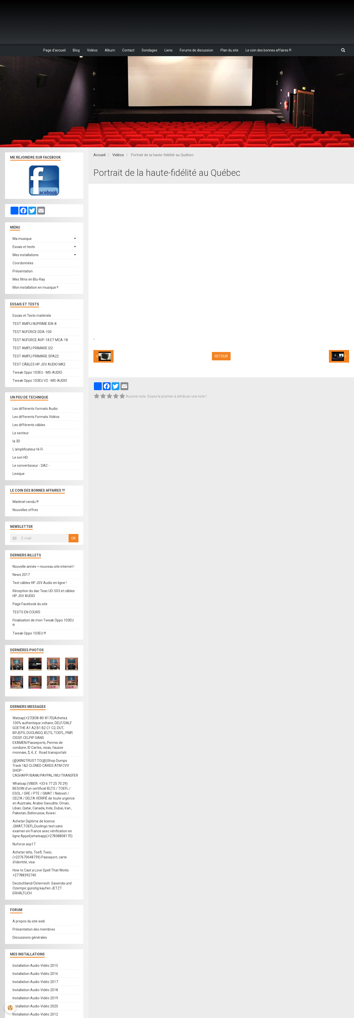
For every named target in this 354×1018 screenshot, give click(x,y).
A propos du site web (29, 921)
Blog (75, 50)
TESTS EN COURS (26, 612)
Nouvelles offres (25, 510)
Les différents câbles (29, 425)
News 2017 (21, 575)
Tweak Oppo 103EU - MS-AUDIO (37, 373)
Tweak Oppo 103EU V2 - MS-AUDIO (40, 381)
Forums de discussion (197, 50)
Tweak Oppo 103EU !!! (29, 633)
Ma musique (22, 239)
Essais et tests (24, 247)
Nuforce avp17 (24, 844)
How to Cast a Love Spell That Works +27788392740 (41, 872)
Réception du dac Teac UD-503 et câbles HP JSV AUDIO (44, 593)
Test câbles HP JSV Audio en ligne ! (40, 583)
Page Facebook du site (30, 604)
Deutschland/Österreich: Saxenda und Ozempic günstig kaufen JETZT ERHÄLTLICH (42, 888)
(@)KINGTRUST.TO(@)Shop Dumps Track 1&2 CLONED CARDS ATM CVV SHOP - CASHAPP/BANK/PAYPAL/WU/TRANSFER (45, 768)
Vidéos (92, 50)
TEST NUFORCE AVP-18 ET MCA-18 (40, 340)
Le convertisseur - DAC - (31, 466)
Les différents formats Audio (35, 409)
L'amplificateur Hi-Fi (28, 449)
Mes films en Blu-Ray (29, 280)
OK (73, 538)
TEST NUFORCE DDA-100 (32, 332)
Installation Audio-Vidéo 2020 (35, 1006)
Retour (221, 356)
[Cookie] (10, 1007)
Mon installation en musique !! (35, 288)
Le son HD (20, 458)
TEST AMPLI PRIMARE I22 (33, 348)
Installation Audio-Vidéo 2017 (35, 982)
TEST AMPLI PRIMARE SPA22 (36, 356)
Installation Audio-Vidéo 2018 (35, 990)
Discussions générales (30, 938)
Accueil (99, 155)
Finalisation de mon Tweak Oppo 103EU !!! (43, 622)
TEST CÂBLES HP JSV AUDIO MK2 (39, 365)
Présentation (23, 271)
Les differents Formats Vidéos (36, 417)
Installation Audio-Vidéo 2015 (35, 966)
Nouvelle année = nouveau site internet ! (43, 567)
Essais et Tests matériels (32, 316)
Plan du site (230, 50)
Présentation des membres (34, 930)
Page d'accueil (54, 50)
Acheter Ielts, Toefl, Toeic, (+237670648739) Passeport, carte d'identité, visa (40, 857)
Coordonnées (23, 263)
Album (109, 50)
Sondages (150, 50)
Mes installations (26, 255)
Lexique (19, 474)
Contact (128, 50)
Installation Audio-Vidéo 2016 (35, 974)
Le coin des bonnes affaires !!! (269, 50)
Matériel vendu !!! (26, 502)
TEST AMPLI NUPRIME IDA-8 (35, 324)
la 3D (16, 441)
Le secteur (21, 433)
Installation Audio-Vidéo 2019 (35, 998)
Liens (169, 50)
